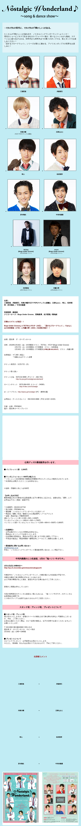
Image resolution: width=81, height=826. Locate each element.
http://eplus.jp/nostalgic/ (26, 392)
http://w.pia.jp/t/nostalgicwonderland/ (29, 379)
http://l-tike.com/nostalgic (28, 386)
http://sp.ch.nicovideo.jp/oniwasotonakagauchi (23, 568)
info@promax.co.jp (11, 548)
